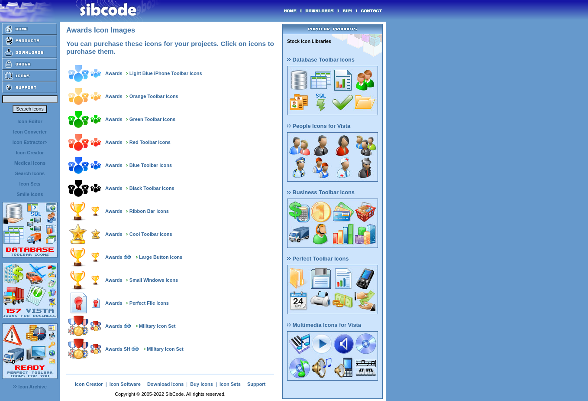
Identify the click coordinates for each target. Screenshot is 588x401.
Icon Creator (30, 152)
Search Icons (30, 173)
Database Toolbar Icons (321, 59)
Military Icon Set (157, 326)
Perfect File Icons (149, 303)
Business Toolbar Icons (321, 192)
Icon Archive (30, 386)
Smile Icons (29, 194)
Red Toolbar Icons (150, 142)
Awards (114, 73)
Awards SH (117, 349)
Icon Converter (30, 131)
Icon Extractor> (30, 142)
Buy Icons (201, 384)
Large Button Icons (160, 257)
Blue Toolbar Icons (150, 165)
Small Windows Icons (153, 280)
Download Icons (165, 384)
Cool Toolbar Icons (150, 234)
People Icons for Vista (318, 126)
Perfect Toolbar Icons (318, 258)
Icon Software (125, 384)
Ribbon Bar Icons (149, 211)
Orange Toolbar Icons (153, 96)
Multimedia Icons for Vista (324, 325)
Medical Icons (29, 163)
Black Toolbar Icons (151, 188)
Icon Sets (30, 183)
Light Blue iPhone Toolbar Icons (165, 73)
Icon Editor (29, 121)
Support (256, 384)
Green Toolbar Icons (152, 119)
